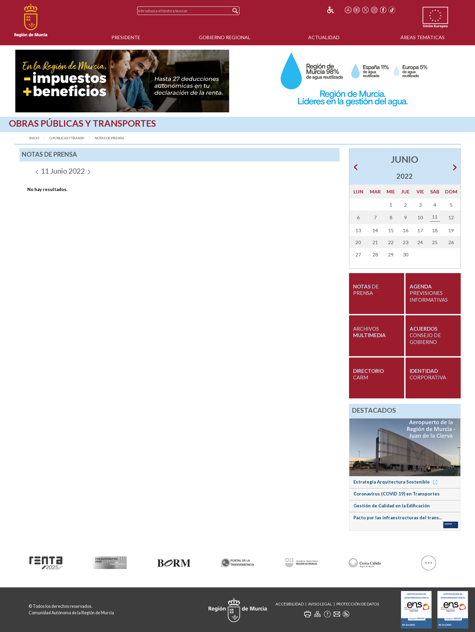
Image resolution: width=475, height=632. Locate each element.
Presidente (125, 37)
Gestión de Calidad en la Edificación (391, 505)
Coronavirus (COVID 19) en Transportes (396, 493)
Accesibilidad (289, 604)
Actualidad (323, 37)
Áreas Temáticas (422, 37)
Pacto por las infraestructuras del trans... (397, 517)
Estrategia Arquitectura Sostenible (396, 482)
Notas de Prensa (109, 138)
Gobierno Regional (224, 37)
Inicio (34, 138)
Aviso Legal (320, 604)
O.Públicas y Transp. (66, 138)
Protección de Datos (357, 604)
